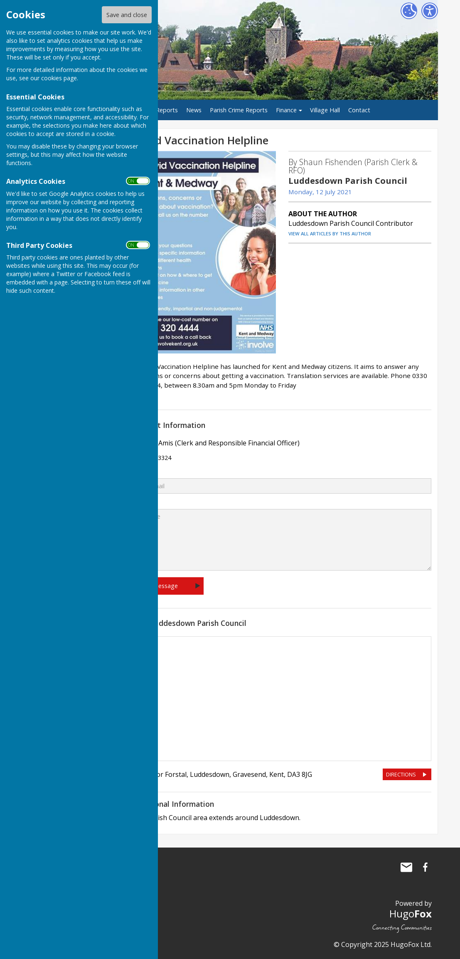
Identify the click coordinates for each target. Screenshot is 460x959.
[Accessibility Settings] (429, 10)
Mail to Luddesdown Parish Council (406, 867)
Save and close (126, 15)
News (194, 110)
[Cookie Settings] (409, 10)
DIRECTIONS (401, 774)
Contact (359, 110)
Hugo (410, 913)
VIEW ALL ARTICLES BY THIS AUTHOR (329, 233)
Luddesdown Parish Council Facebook (425, 867)
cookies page (59, 78)
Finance (286, 110)
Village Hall (325, 110)
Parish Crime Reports (239, 110)
